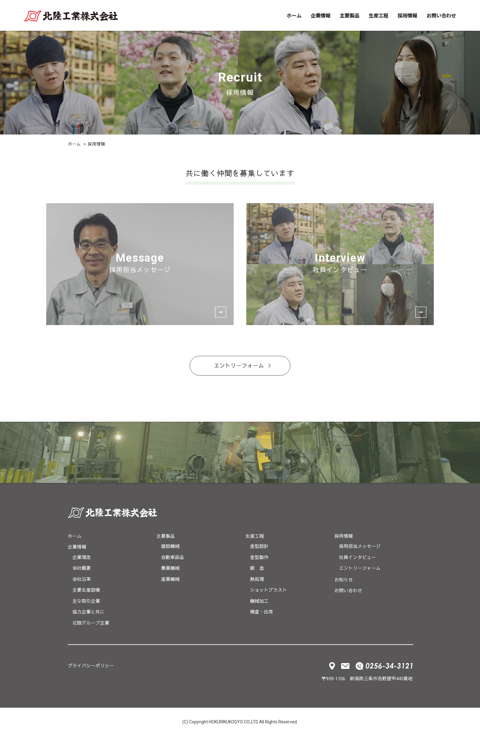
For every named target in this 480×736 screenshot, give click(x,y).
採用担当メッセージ (360, 546)
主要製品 (349, 15)
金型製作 (259, 557)
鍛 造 (257, 568)
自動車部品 (172, 557)
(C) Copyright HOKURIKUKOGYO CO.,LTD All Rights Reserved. (240, 721)
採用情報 (407, 15)
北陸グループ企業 (90, 623)
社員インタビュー (357, 557)
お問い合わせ (441, 15)
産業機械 (170, 579)
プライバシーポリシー (91, 666)
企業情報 (320, 15)
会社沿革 (81, 579)
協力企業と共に (88, 612)
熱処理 (257, 579)
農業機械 (170, 568)
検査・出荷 (261, 612)
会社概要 (81, 568)
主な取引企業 (86, 601)
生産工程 (378, 15)
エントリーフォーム (239, 365)
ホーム (294, 15)
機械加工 (259, 601)
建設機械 (170, 546)
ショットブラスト (268, 590)
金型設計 (259, 546)
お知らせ (343, 580)
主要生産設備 (86, 590)
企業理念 (81, 557)
